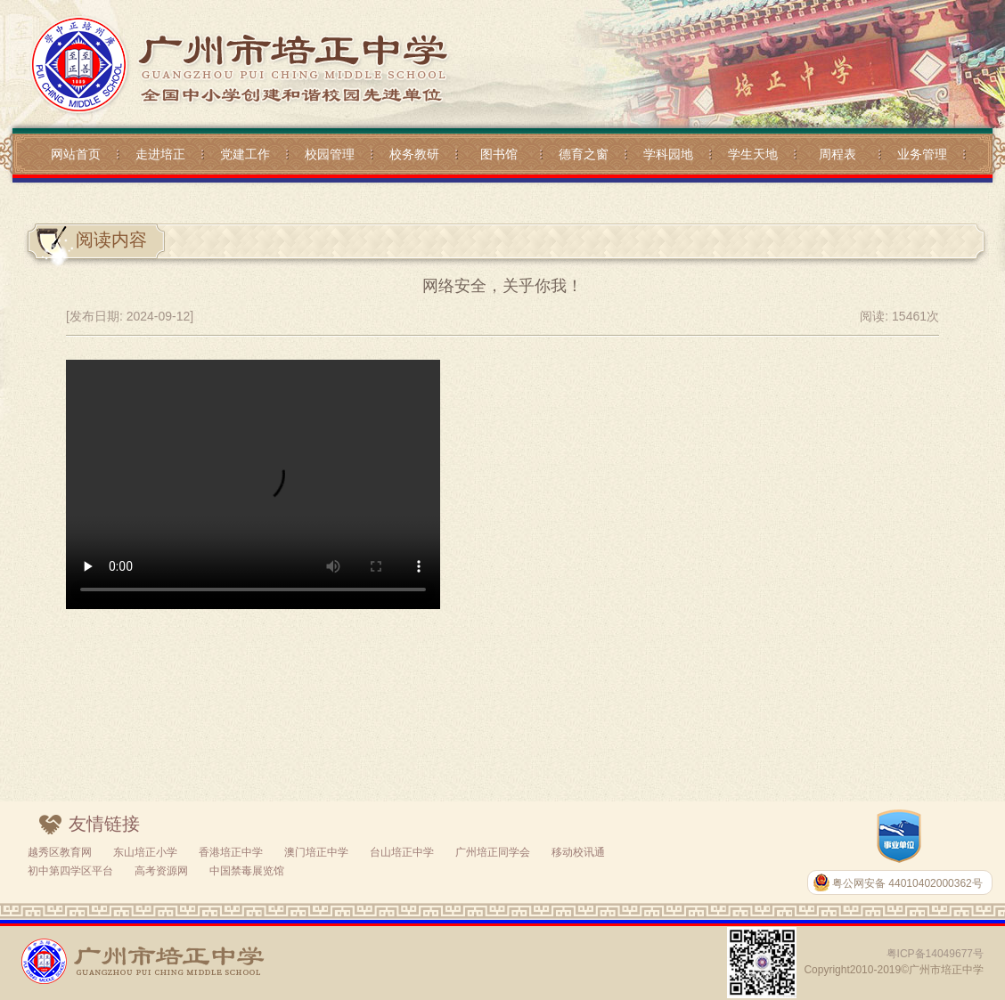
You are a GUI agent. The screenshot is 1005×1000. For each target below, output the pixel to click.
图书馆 (499, 154)
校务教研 (414, 154)
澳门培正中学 (316, 852)
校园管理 (330, 154)
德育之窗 (584, 154)
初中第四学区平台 (70, 871)
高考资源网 (161, 871)
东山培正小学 (145, 852)
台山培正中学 (402, 852)
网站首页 (76, 154)
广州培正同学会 (492, 852)
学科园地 (668, 154)
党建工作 (245, 154)
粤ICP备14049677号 (935, 953)
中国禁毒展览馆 (246, 871)
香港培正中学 (231, 852)
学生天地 (753, 154)
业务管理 (922, 154)
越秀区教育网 (60, 852)
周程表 (837, 154)
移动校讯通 (578, 852)
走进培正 (160, 154)
